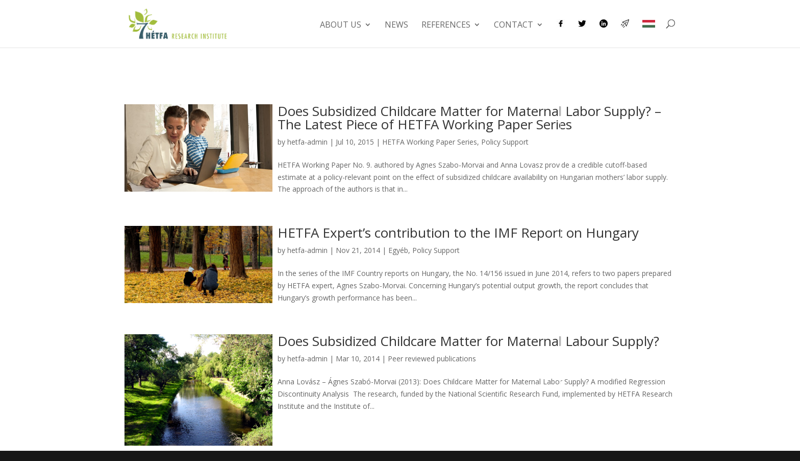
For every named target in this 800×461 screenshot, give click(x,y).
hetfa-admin (307, 142)
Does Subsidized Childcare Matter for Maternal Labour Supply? (468, 341)
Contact (513, 25)
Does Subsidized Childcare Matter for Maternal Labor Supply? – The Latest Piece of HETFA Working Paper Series (469, 117)
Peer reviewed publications (432, 358)
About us (340, 25)
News (396, 25)
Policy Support (505, 142)
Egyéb (398, 250)
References (445, 25)
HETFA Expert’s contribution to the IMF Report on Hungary (458, 232)
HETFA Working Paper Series (429, 142)
